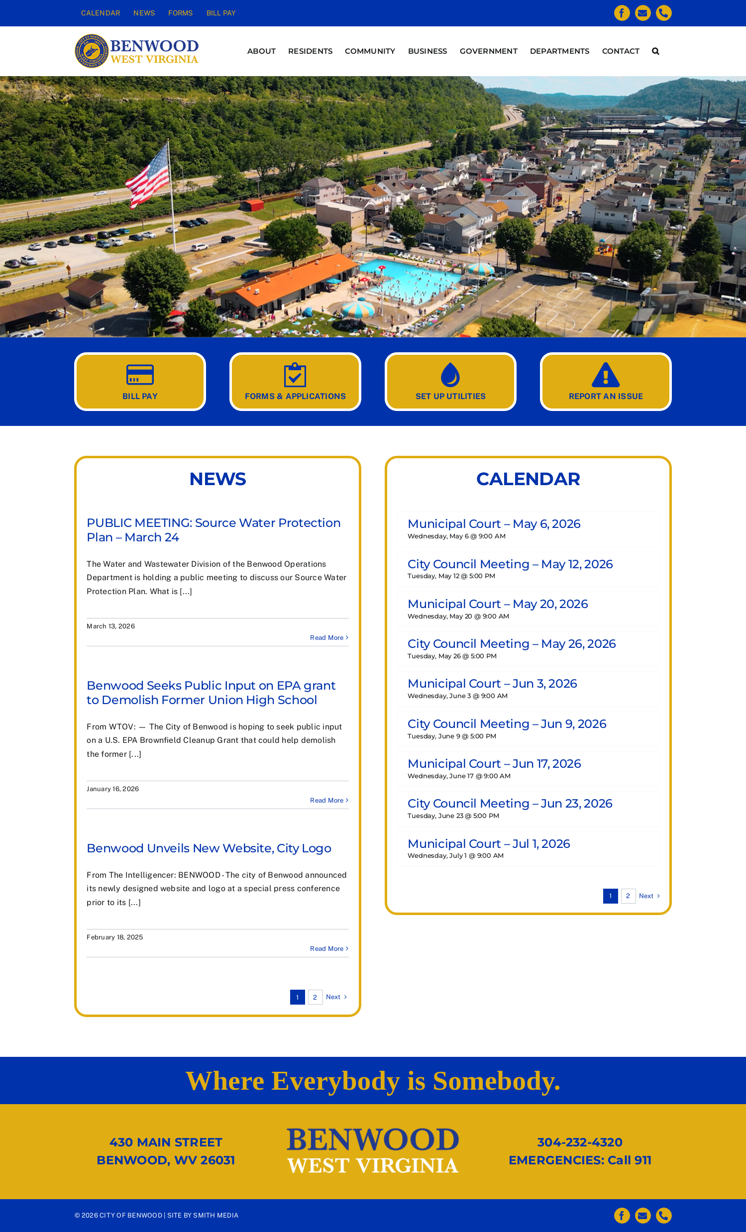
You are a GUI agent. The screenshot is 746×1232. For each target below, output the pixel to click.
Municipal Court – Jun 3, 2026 (492, 683)
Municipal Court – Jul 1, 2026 (489, 843)
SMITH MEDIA (215, 1215)
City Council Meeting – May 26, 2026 (512, 643)
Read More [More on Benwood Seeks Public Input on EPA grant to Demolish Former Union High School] (326, 800)
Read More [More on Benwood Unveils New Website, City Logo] (326, 948)
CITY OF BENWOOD (131, 1215)
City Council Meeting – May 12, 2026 (510, 564)
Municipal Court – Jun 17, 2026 (494, 763)
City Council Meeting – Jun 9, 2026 (507, 724)
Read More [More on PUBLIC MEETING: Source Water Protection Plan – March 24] (326, 637)
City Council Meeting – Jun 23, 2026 (510, 803)
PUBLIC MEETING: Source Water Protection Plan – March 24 (213, 529)
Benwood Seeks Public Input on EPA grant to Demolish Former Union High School (211, 692)
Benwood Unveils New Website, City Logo (209, 848)
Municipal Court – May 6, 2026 (494, 523)
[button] (655, 51)
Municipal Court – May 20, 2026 (498, 604)
